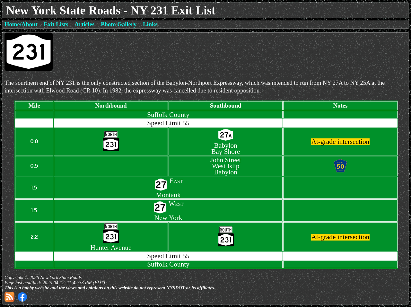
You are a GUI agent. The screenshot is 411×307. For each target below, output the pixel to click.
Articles (84, 24)
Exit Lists (56, 24)
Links (150, 24)
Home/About (21, 24)
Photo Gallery (118, 24)
